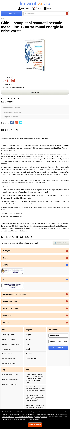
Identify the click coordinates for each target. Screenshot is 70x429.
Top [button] (3, 369)
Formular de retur (31, 358)
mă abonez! (58, 348)
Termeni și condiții (8, 335)
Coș (35, 8)
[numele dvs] (58, 336)
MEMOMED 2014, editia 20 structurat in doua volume (35, 406)
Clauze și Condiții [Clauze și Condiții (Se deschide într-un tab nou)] (41, 417)
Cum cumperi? (7, 349)
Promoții (28, 339)
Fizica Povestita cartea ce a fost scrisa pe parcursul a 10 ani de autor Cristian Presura (35, 388)
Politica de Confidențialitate (11, 344)
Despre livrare (7, 354)
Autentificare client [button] (10, 308)
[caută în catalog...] (44, 13)
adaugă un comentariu (11, 117)
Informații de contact (9, 363)
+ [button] (67, 251)
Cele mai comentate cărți (10, 379)
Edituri (28, 344)
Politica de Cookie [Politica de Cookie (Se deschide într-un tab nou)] (8, 417)
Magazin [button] (29, 330)
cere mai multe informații (12, 112)
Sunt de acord (35, 425)
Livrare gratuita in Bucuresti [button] (14, 294)
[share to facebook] (12, 122)
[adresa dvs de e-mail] (58, 342)
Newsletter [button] (7, 315)
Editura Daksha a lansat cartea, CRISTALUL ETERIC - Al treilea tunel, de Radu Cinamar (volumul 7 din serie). (35, 378)
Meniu (47, 8)
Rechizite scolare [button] (10, 301)
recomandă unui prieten (11, 108)
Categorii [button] (7, 251)
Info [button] (3, 330)
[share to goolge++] (16, 122)
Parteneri (29, 354)
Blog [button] (27, 369)
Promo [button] (6, 322)
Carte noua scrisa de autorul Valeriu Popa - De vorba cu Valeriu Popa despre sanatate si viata (35, 398)
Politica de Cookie (8, 339)
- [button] (67, 265)
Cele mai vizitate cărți (9, 384)
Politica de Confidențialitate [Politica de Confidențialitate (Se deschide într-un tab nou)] (24, 417)
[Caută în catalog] (67, 13)
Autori (28, 349)
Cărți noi (28, 335)
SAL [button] (5, 279)
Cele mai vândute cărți (10, 375)
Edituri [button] (6, 258)
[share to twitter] (20, 122)
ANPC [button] (5, 265)
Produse (12, 13)
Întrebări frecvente (8, 358)
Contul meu (23, 8)
